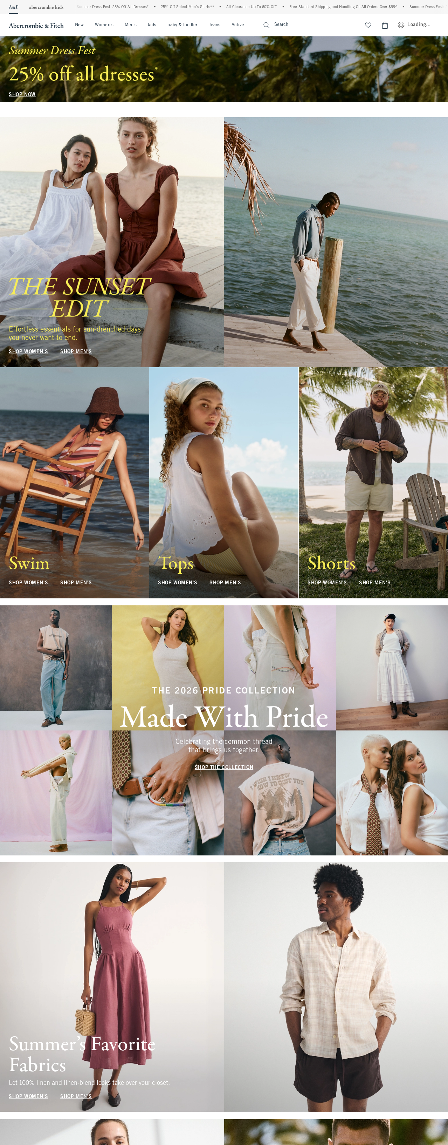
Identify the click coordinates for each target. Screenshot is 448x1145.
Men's (131, 25)
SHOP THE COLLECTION (224, 768)
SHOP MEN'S (76, 352)
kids (152, 25)
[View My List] (368, 25)
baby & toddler (182, 25)
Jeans (214, 25)
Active (238, 25)
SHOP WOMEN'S (28, 352)
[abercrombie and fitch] (35, 25)
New (79, 25)
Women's (104, 25)
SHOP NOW (22, 95)
